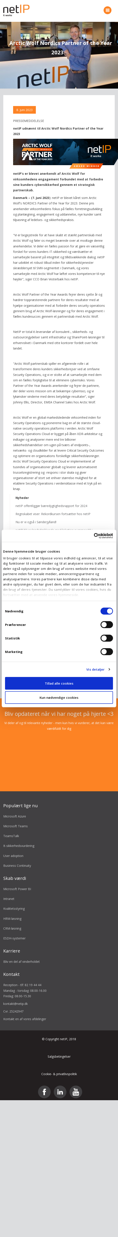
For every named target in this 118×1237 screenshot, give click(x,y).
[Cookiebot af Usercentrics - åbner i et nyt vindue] (94, 536)
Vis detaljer (95, 669)
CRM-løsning (12, 922)
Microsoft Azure (14, 810)
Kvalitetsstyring (14, 903)
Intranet (8, 893)
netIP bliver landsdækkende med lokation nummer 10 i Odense (54, 527)
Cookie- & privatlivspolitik (59, 1068)
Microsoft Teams (15, 820)
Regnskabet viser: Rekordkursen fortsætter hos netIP (53, 508)
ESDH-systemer (14, 932)
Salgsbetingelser (59, 1051)
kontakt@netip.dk (15, 998)
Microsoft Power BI (17, 883)
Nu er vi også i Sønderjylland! (36, 516)
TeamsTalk (11, 830)
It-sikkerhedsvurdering (18, 840)
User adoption (13, 850)
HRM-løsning (12, 913)
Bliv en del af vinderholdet (21, 956)
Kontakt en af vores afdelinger (24, 1013)
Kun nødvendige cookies (59, 697)
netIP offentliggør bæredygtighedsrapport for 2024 (51, 500)
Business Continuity (17, 860)
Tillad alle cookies (59, 683)
